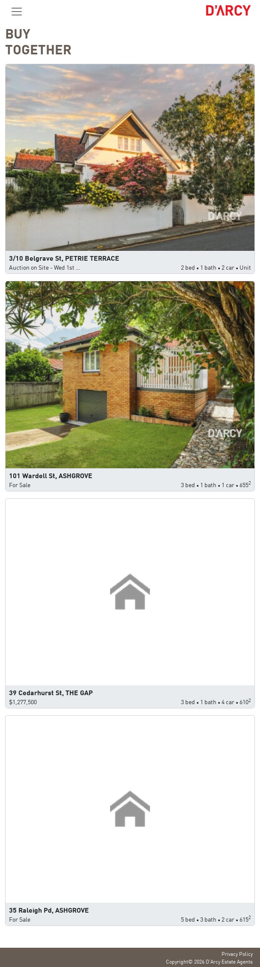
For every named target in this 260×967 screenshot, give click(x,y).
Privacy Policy (237, 953)
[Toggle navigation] (16, 11)
